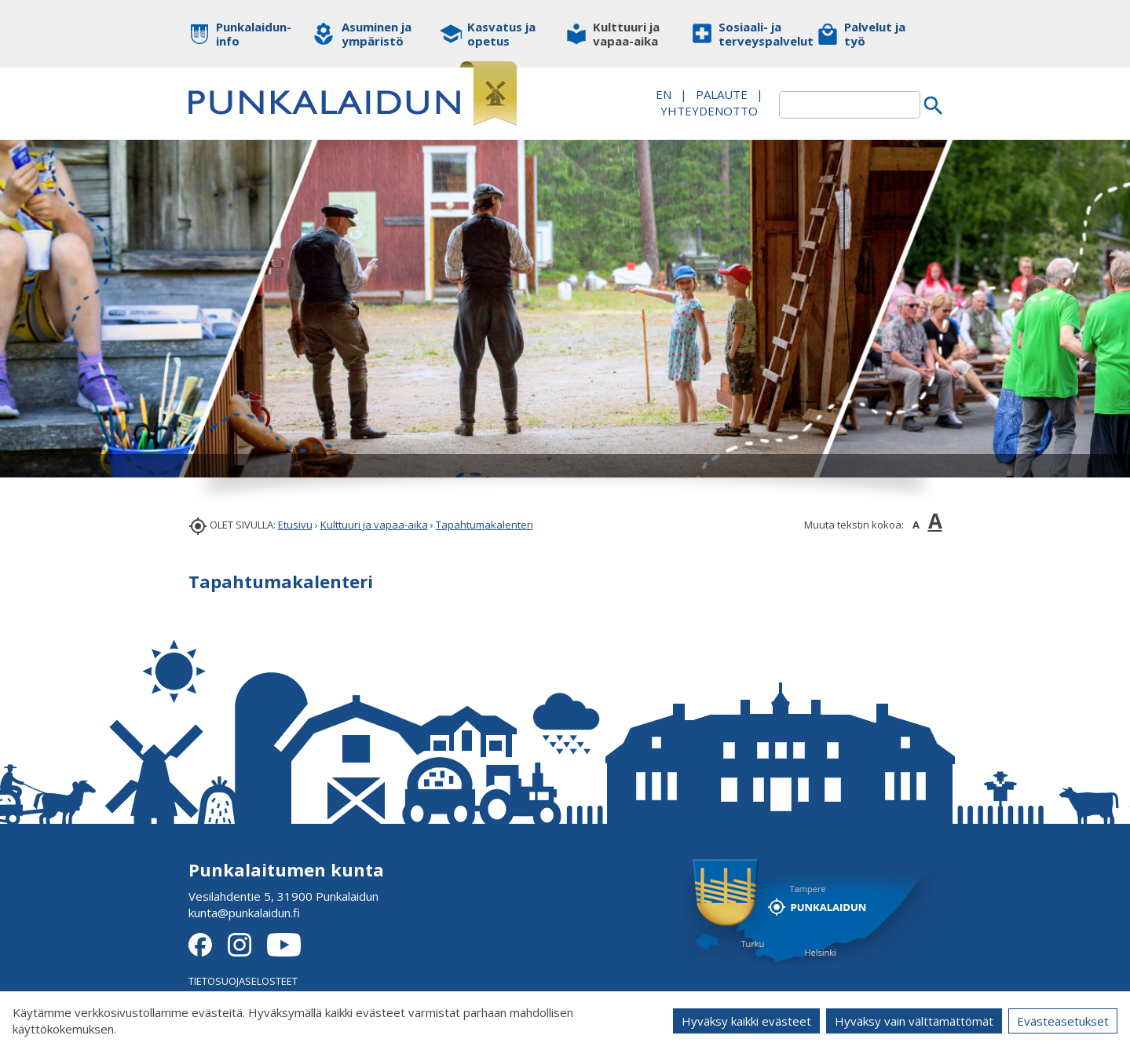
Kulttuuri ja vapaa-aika (374, 525)
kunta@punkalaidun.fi (244, 912)
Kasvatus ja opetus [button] (501, 34)
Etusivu (295, 525)
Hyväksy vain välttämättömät (914, 1021)
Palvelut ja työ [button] (874, 34)
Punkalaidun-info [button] (253, 34)
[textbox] (849, 105)
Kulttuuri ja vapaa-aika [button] (626, 34)
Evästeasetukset (1063, 1021)
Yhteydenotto (709, 111)
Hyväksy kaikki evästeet (746, 1021)
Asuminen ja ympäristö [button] (376, 34)
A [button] (916, 525)
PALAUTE (722, 94)
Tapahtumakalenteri (484, 525)
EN (663, 94)
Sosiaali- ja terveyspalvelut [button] (756, 34)
